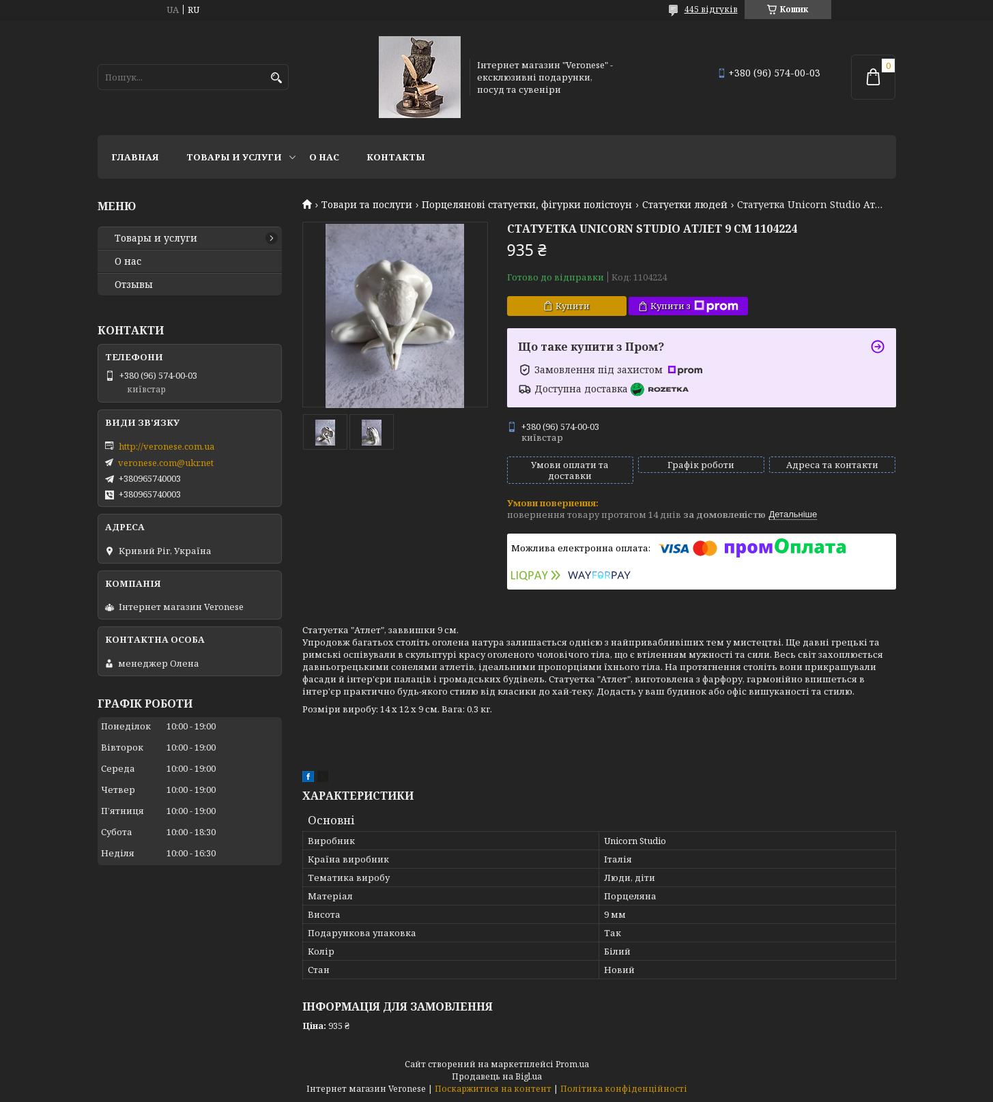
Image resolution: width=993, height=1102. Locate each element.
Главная (135, 157)
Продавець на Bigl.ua (497, 1076)
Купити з (694, 306)
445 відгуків (711, 9)
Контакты (395, 157)
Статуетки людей (685, 204)
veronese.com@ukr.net (166, 462)
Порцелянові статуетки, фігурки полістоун (527, 204)
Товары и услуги (234, 157)
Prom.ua (572, 1064)
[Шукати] (277, 78)
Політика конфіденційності (623, 1088)
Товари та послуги (366, 204)
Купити (573, 306)
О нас (324, 157)
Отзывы (134, 284)
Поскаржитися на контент (493, 1088)
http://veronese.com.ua (166, 446)
